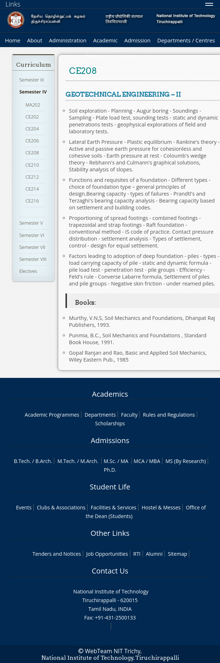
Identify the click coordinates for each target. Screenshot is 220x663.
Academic (105, 40)
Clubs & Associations (61, 507)
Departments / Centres (186, 40)
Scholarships (110, 423)
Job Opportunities (107, 553)
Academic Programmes (52, 414)
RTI (136, 553)
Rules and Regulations (169, 414)
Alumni (154, 553)
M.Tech (66, 461)
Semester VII (32, 247)
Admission (137, 40)
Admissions (110, 440)
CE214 (32, 188)
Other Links (109, 533)
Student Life (110, 487)
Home (12, 40)
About (34, 40)
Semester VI (31, 235)
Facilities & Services (113, 507)
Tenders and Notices (57, 553)
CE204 (32, 128)
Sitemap (177, 553)
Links (12, 4)
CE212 (32, 177)
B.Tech (22, 461)
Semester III (31, 79)
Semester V (31, 223)
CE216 (32, 200)
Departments (100, 414)
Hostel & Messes (161, 507)
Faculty (129, 414)
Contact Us (110, 571)
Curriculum (33, 64)
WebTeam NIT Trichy (113, 651)
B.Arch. (43, 461)
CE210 (32, 165)
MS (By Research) (185, 461)
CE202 (32, 116)
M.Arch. (89, 461)
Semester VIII (32, 259)
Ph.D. (110, 469)
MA (124, 461)
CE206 (32, 140)
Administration (67, 40)
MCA (139, 461)
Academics (110, 394)
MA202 (33, 104)
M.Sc (109, 461)
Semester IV (33, 91)
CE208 (32, 152)
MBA (154, 461)
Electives (28, 271)
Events (23, 507)
